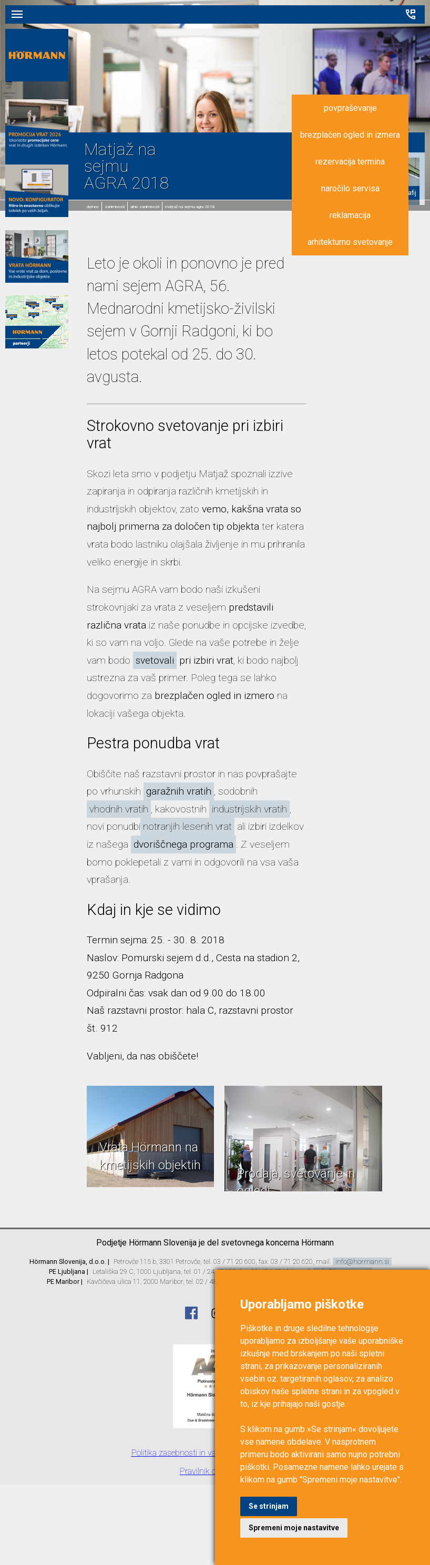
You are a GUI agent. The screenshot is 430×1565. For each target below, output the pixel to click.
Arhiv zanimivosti (144, 206)
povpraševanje (350, 108)
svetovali (155, 660)
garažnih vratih (178, 791)
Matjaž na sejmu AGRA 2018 (190, 206)
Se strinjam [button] (269, 1506)
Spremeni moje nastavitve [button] (294, 1527)
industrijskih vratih (249, 809)
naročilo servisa (350, 188)
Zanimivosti (115, 206)
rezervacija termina (350, 162)
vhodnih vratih (118, 809)
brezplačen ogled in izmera (350, 135)
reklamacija (350, 215)
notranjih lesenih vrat (187, 826)
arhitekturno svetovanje (350, 242)
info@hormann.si (362, 1261)
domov (93, 206)
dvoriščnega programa (183, 844)
